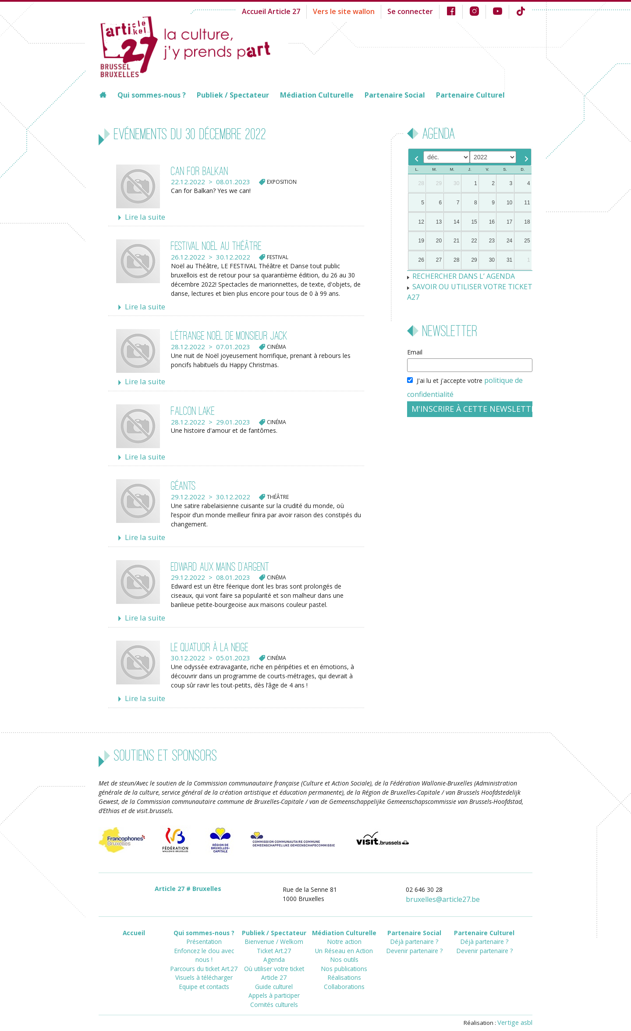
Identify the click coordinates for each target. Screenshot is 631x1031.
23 (492, 241)
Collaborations (344, 970)
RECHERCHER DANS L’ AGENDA (457, 275)
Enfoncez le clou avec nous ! (204, 939)
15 (474, 222)
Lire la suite (142, 216)
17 (509, 222)
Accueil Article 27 (292, 11)
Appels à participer (274, 978)
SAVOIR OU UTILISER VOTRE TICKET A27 (471, 285)
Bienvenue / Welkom (274, 931)
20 (439, 241)
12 (421, 222)
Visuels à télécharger (204, 954)
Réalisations (344, 962)
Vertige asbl (516, 1012)
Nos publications (344, 954)
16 (492, 222)
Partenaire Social (395, 95)
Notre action (344, 931)
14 (456, 222)
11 (527, 203)
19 (421, 241)
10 (509, 203)
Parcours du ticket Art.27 (204, 946)
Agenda (274, 946)
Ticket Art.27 (274, 939)
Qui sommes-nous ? (151, 95)
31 (509, 260)
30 (456, 183)
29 (439, 183)
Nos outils (344, 946)
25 (527, 241)
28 (421, 183)
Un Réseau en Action (344, 939)
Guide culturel (274, 970)
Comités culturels (273, 986)
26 (421, 260)
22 (474, 241)
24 (509, 241)
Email (414, 339)
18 (527, 222)
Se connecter (418, 11)
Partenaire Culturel (470, 95)
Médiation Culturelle (317, 95)
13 (439, 222)
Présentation (204, 931)
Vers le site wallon (358, 11)
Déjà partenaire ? (414, 931)
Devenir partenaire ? (414, 939)
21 (456, 241)
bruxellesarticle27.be (448, 891)
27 (439, 260)
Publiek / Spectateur (233, 95)
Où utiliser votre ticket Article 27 (274, 958)
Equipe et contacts (204, 962)
